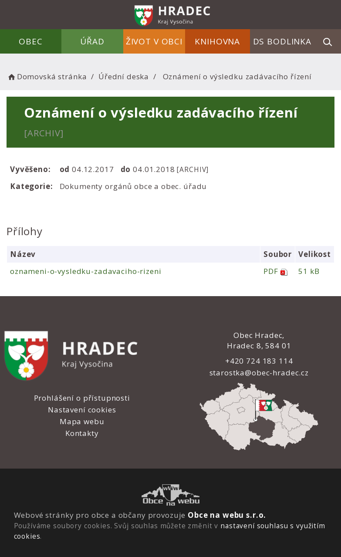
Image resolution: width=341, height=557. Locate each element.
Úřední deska (123, 76)
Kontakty (82, 433)
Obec (31, 41)
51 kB (308, 271)
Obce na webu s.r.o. (227, 515)
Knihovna (217, 41)
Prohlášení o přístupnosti (82, 398)
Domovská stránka (47, 76)
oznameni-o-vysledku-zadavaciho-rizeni (85, 271)
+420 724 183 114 (259, 361)
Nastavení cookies (82, 410)
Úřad (93, 41)
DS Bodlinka (282, 41)
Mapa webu (82, 421)
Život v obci (154, 41)
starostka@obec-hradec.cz (258, 373)
